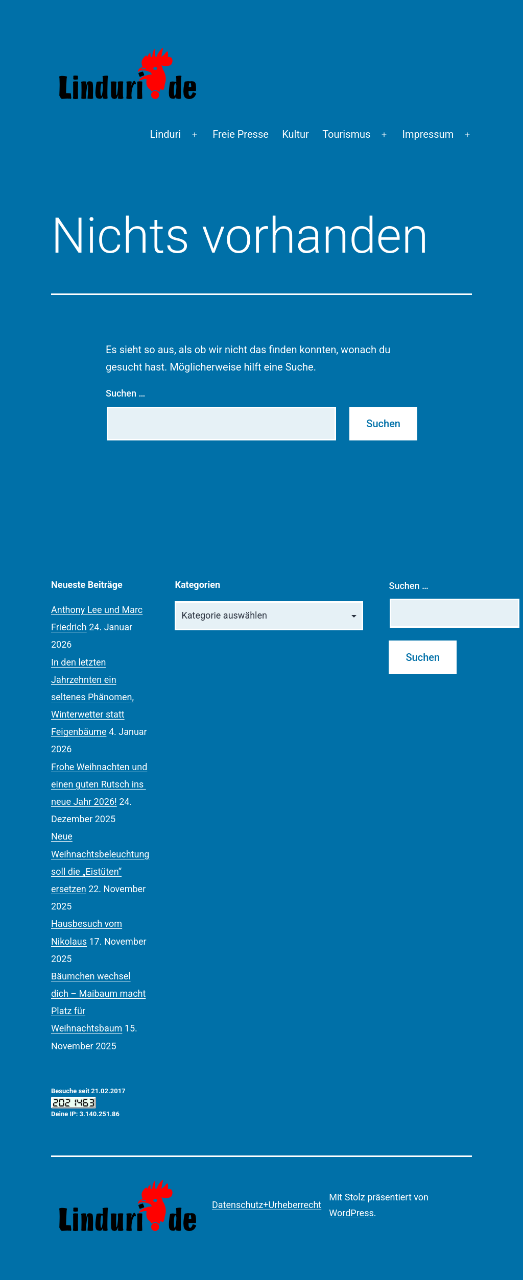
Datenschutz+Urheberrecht (266, 1204)
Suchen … (125, 393)
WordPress (351, 1213)
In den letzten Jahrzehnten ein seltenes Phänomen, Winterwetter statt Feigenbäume (92, 697)
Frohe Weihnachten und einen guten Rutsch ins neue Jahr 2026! (99, 784)
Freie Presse (240, 134)
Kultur (295, 134)
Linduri (165, 134)
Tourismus (346, 134)
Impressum (428, 134)
